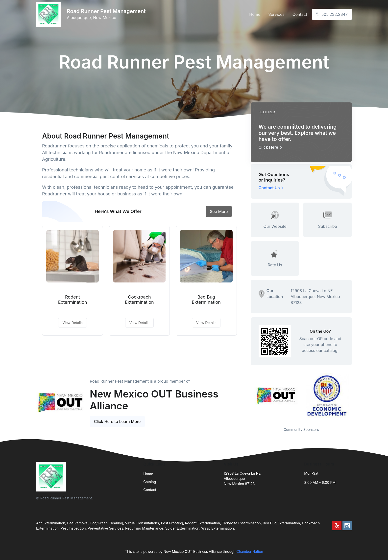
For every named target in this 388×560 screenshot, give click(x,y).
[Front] (49, 14)
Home (254, 14)
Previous (246, 397)
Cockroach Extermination (139, 299)
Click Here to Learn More (117, 421)
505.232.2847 (332, 14)
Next (355, 397)
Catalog (149, 482)
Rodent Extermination (72, 299)
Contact (299, 14)
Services (276, 14)
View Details (72, 323)
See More (219, 211)
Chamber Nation (249, 551)
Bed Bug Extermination (206, 299)
